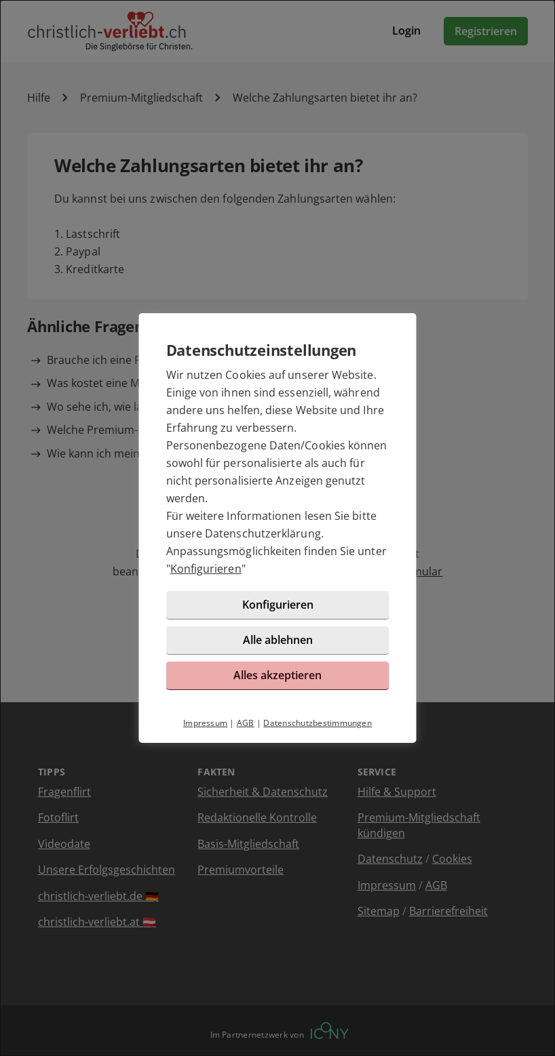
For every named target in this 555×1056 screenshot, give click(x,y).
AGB (245, 723)
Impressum (205, 723)
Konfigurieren (206, 568)
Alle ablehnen (278, 639)
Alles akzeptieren (277, 675)
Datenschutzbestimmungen (317, 723)
